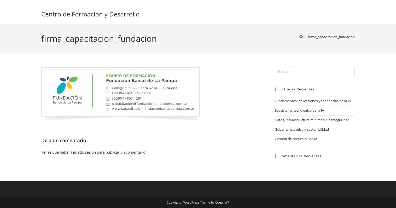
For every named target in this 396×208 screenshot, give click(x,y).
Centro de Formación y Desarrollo (90, 14)
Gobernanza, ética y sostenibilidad (302, 129)
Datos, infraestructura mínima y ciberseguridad (312, 120)
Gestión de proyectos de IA (296, 138)
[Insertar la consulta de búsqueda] (315, 72)
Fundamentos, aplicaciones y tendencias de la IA (313, 101)
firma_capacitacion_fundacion (331, 36)
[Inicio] (301, 36)
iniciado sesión (83, 152)
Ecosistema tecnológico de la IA (299, 110)
